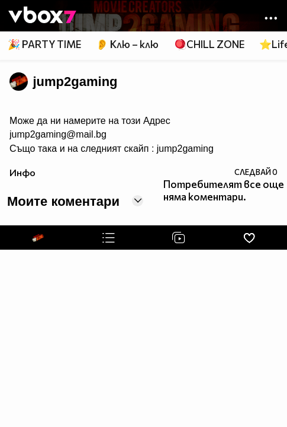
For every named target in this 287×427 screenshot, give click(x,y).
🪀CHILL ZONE (209, 44)
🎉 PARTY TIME (44, 44)
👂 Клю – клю (127, 44)
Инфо (22, 172)
